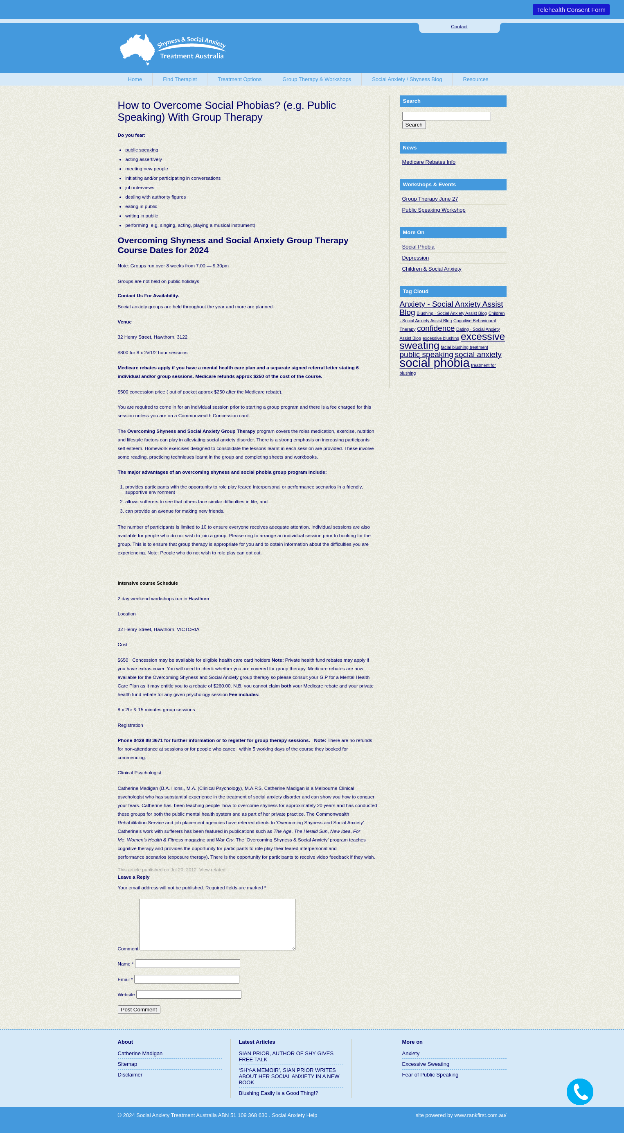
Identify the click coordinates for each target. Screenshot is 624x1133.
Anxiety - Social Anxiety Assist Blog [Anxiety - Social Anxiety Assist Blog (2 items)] (451, 308)
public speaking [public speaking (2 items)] (426, 354)
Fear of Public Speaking (430, 1084)
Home (135, 79)
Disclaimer (130, 1084)
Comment (128, 958)
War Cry (225, 839)
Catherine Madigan (140, 1063)
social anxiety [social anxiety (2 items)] (478, 354)
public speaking (141, 149)
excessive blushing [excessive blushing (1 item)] (441, 338)
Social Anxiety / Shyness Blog (407, 79)
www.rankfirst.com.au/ (480, 1125)
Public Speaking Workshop (434, 210)
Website (126, 1004)
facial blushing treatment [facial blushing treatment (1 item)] (464, 347)
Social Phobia (418, 247)
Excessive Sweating (426, 1074)
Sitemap (127, 1074)
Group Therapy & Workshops (316, 79)
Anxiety (411, 1063)
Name (126, 973)
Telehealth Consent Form (571, 9)
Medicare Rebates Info (429, 162)
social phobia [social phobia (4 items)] (435, 362)
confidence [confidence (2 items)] (436, 328)
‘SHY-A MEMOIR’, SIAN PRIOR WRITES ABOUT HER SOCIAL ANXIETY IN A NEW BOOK (289, 1086)
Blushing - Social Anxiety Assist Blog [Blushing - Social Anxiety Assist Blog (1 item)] (452, 313)
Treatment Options (239, 79)
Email (125, 989)
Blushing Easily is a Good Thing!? (278, 1103)
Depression (415, 258)
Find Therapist (180, 79)
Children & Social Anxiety (432, 269)
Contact (459, 26)
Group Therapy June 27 (430, 199)
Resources (475, 79)
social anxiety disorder (230, 439)
